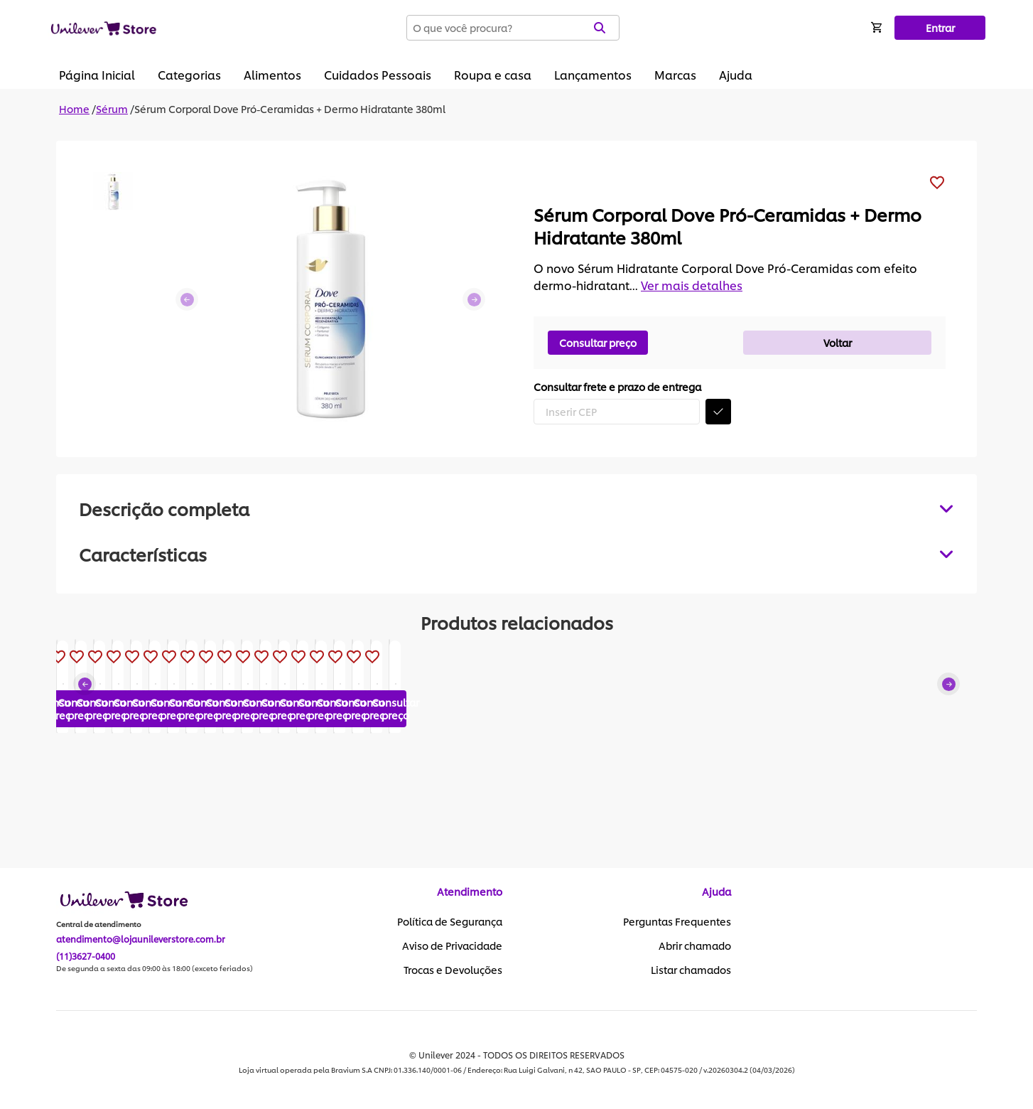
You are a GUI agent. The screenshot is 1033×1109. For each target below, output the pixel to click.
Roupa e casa (492, 74)
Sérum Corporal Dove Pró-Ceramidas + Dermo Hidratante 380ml (289, 108)
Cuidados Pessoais (377, 74)
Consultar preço (598, 342)
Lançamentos (593, 74)
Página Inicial (97, 74)
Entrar (940, 27)
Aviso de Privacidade (452, 946)
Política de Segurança (449, 922)
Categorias (189, 74)
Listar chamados (691, 970)
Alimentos (272, 74)
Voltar (837, 342)
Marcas (675, 74)
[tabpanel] (516, 553)
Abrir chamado (695, 946)
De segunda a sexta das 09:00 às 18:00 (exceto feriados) (154, 969)
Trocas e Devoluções (453, 970)
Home (74, 108)
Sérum (112, 108)
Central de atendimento (98, 925)
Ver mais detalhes (691, 285)
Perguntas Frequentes (677, 922)
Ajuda (735, 74)
